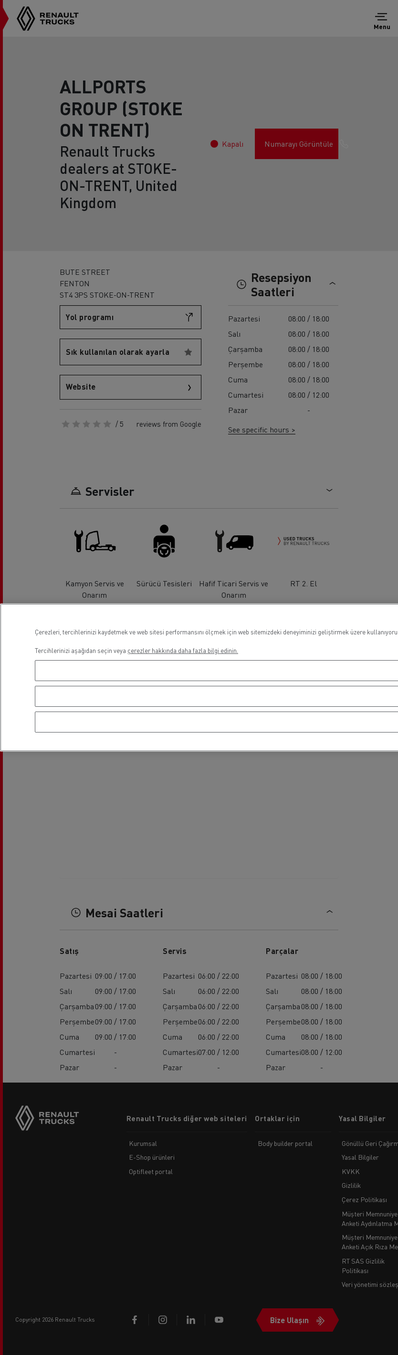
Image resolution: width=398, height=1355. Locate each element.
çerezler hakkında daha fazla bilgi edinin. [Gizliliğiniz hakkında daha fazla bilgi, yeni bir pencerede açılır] (182, 650)
